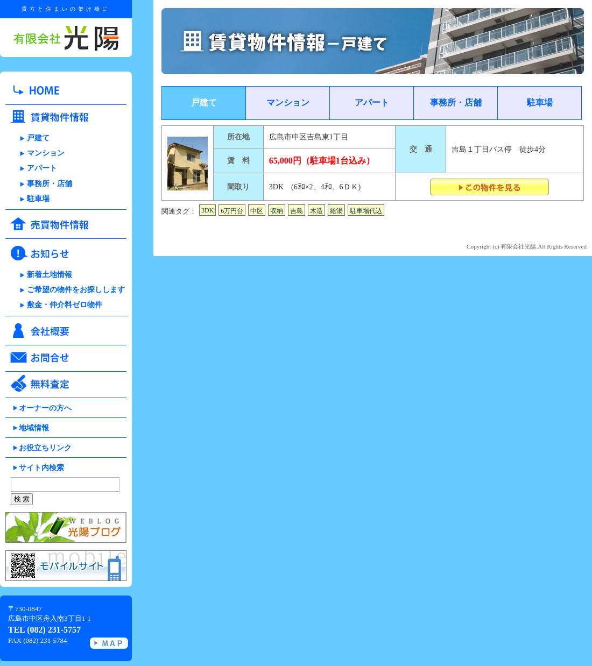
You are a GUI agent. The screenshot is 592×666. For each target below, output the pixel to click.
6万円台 (232, 211)
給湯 (336, 211)
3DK (207, 210)
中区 (256, 211)
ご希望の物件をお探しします (76, 290)
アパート (42, 168)
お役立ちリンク (45, 448)
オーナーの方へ (45, 408)
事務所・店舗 (49, 184)
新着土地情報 (49, 275)
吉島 (296, 211)
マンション (46, 153)
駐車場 (38, 199)
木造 (316, 211)
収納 (276, 211)
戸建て (38, 138)
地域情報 (34, 428)
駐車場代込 (366, 211)
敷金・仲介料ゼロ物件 (64, 305)
